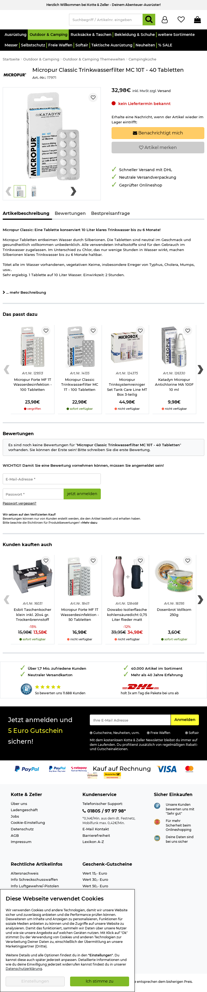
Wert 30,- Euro (95, 882)
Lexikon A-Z (93, 844)
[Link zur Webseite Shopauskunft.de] (157, 807)
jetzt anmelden (82, 496)
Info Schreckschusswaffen (34, 882)
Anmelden (186, 721)
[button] (15, 37)
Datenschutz (22, 831)
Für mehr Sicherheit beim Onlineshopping (178, 827)
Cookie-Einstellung (28, 825)
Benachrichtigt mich (158, 135)
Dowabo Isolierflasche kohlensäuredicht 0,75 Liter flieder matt (127, 617)
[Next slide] (73, 193)
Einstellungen (35, 981)
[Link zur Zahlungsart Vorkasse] (92, 778)
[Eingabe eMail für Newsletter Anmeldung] (130, 722)
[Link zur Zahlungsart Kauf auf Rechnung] (121, 771)
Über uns (19, 806)
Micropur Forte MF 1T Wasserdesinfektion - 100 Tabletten (32, 387)
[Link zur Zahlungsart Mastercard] (189, 771)
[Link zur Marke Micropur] (15, 76)
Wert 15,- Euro (94, 875)
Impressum (21, 844)
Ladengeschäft (24, 812)
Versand (164, 93)
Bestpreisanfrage (110, 215)
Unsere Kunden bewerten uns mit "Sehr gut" (180, 811)
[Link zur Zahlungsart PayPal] (27, 771)
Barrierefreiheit (96, 838)
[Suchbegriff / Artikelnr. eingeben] (106, 21)
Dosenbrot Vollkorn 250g (174, 614)
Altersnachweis (25, 875)
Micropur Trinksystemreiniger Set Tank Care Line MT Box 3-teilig (127, 389)
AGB (15, 838)
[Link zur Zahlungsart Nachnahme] (112, 778)
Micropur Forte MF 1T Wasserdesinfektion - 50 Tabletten (80, 617)
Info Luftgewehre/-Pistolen (35, 888)
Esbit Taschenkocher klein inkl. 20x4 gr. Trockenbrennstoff (32, 617)
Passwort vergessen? (19, 506)
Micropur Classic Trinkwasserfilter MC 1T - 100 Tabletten (79, 387)
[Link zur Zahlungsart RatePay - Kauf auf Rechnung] (79, 771)
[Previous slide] (8, 193)
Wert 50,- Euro (95, 888)
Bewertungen (70, 215)
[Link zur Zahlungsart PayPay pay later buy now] (57, 771)
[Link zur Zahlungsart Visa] (167, 771)
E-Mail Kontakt (95, 831)
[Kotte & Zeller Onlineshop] (33, 20)
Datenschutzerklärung (24, 969)
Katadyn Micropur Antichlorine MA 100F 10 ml (174, 387)
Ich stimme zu (99, 981)
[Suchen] (149, 21)
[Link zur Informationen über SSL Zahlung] (157, 840)
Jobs (15, 819)
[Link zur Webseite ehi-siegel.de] (157, 824)
